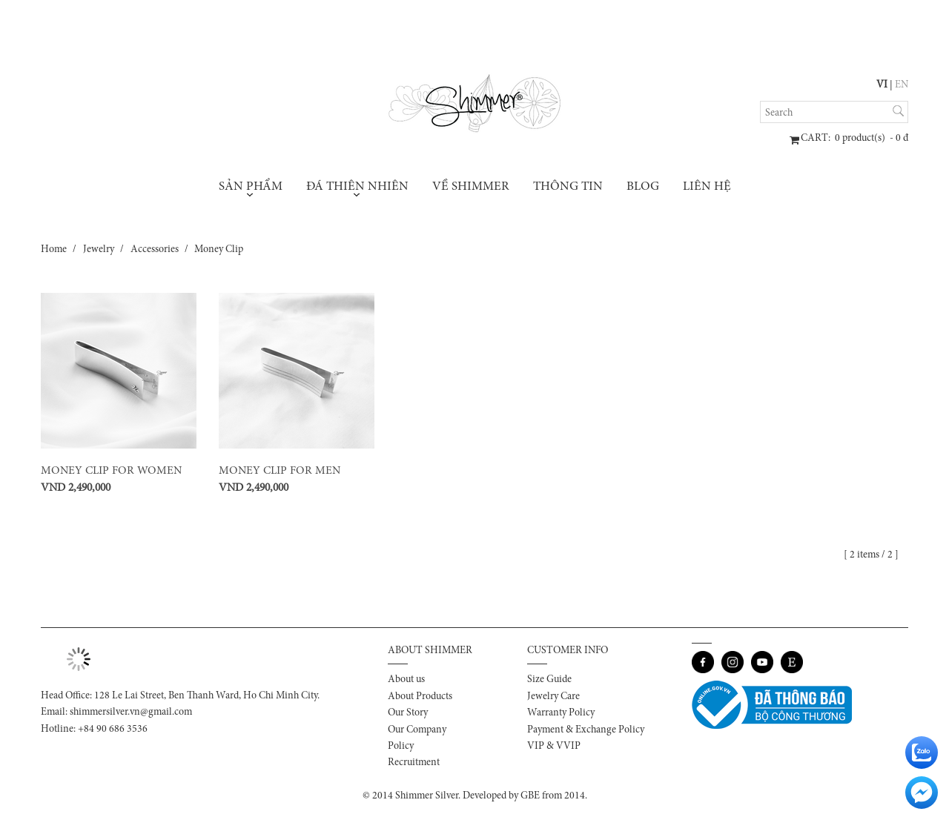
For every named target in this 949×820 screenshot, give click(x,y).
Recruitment (414, 763)
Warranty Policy (561, 713)
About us (406, 680)
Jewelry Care (553, 697)
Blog (642, 187)
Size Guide (549, 680)
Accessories (154, 250)
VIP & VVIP (554, 746)
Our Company (417, 730)
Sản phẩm (250, 188)
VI (881, 85)
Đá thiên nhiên (357, 188)
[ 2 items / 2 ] (873, 555)
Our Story (408, 713)
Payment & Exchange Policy (585, 730)
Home (54, 250)
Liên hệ (707, 187)
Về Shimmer (470, 187)
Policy (401, 746)
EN (901, 85)
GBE (530, 796)
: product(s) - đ (854, 138)
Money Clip (218, 250)
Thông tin (568, 187)
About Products (420, 697)
